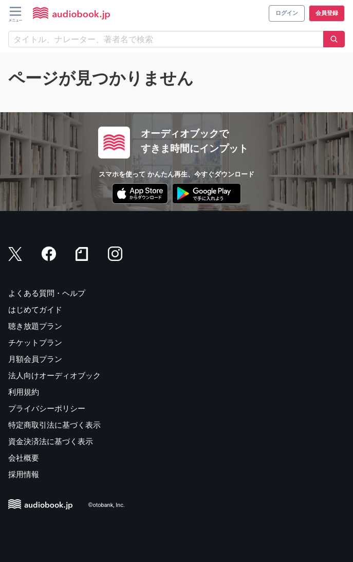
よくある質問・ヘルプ (46, 293)
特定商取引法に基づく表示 (54, 425)
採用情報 (23, 474)
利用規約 (23, 392)
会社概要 (23, 458)
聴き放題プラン (35, 326)
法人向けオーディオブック (54, 375)
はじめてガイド (35, 309)
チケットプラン (35, 342)
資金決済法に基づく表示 (50, 441)
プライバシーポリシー (46, 408)
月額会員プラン (35, 359)
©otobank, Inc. (106, 505)
